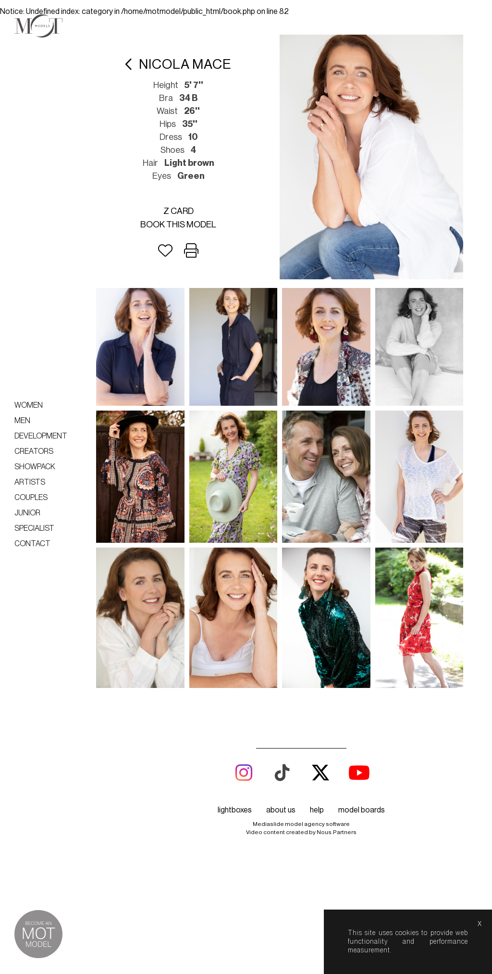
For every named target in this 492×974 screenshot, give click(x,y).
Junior (27, 513)
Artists (29, 482)
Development (40, 436)
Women (28, 405)
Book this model (178, 224)
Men (22, 421)
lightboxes (235, 810)
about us (280, 810)
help (317, 810)
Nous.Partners (337, 832)
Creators (33, 451)
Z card (178, 211)
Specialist (34, 528)
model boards (361, 810)
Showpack (34, 467)
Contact (32, 544)
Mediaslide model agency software (301, 824)
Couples (31, 497)
